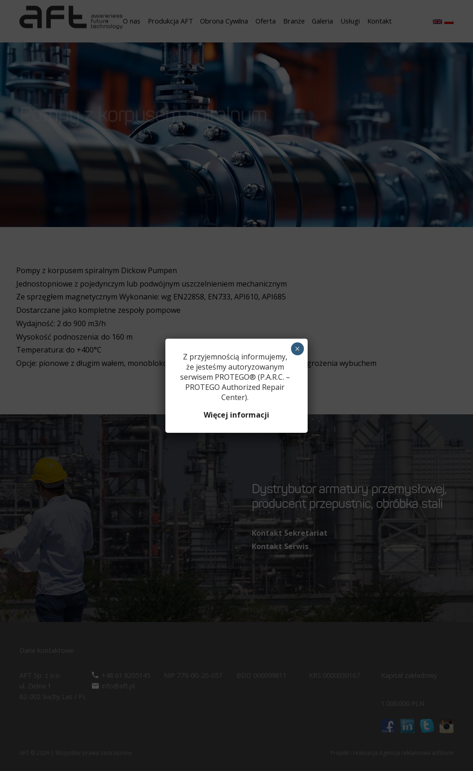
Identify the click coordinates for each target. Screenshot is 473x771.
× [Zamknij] (297, 349)
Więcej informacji (236, 415)
